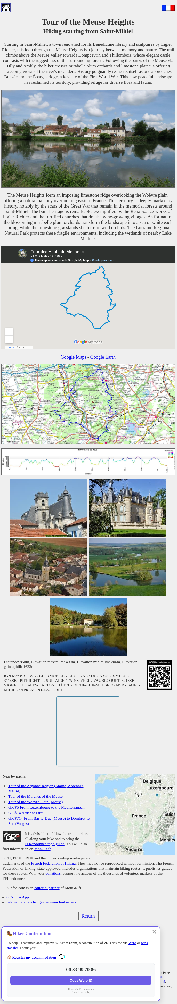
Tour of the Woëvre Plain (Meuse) (35, 802)
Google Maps (73, 357)
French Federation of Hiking (53, 863)
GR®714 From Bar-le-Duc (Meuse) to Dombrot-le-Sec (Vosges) (49, 821)
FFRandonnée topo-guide (45, 844)
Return (88, 916)
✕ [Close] (154, 932)
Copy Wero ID (81, 980)
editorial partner (46, 888)
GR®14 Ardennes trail (26, 813)
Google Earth (103, 357)
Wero (132, 943)
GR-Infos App (17, 897)
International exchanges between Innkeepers (41, 902)
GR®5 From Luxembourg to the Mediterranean (46, 807)
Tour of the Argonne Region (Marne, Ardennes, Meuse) (46, 788)
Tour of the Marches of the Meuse (35, 796)
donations (53, 873)
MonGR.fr (42, 849)
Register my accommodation (34, 957)
